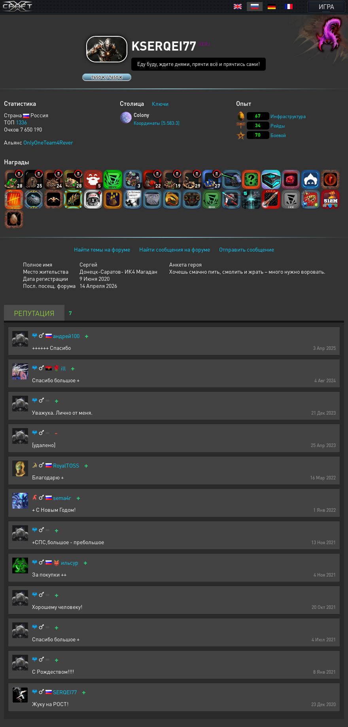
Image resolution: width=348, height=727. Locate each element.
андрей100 (66, 336)
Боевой (278, 135)
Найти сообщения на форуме (174, 249)
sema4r (62, 497)
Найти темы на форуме (102, 249)
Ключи (160, 103)
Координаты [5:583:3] (157, 123)
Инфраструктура (288, 116)
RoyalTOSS (66, 465)
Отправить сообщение (246, 249)
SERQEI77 (65, 692)
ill (63, 368)
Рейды (277, 126)
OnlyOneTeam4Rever (48, 142)
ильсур (69, 562)
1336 (21, 122)
